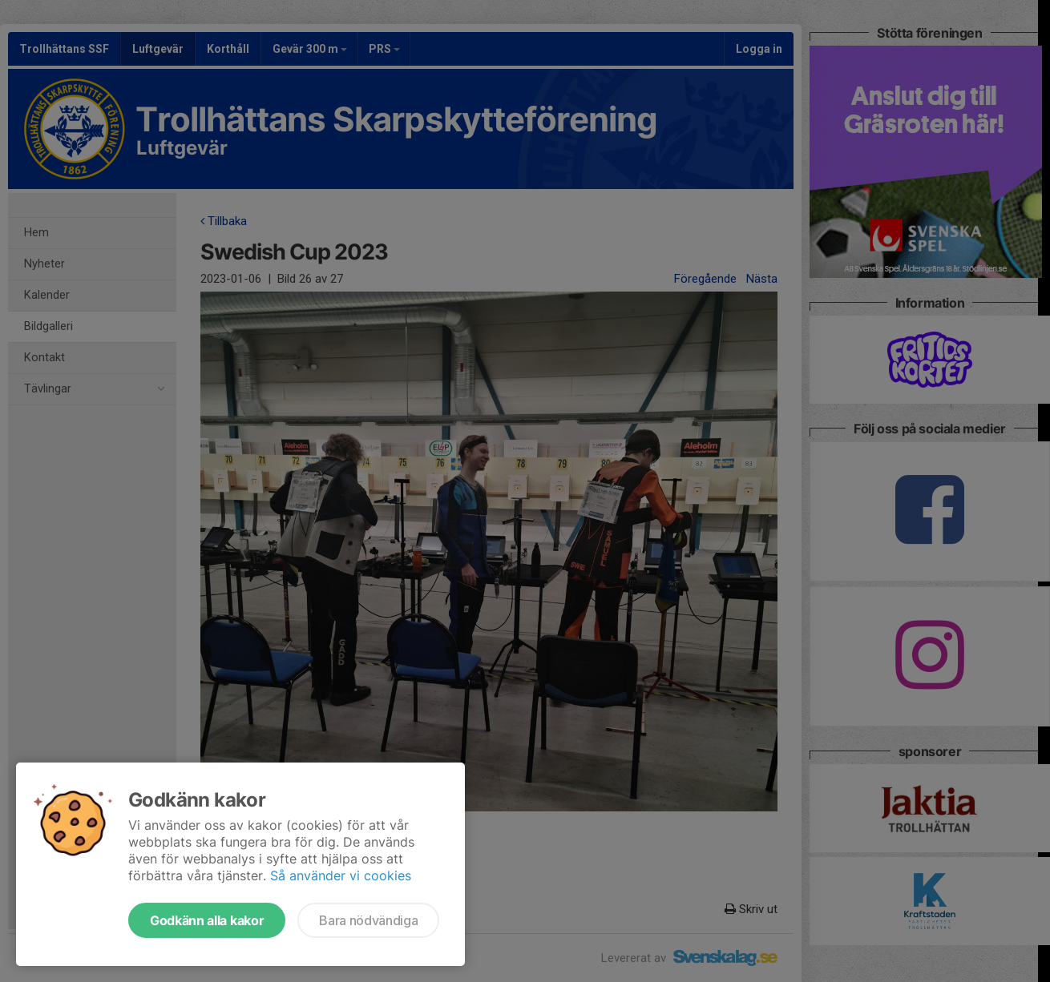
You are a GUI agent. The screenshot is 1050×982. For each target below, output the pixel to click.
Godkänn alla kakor (207, 920)
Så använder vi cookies (340, 875)
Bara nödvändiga (368, 920)
